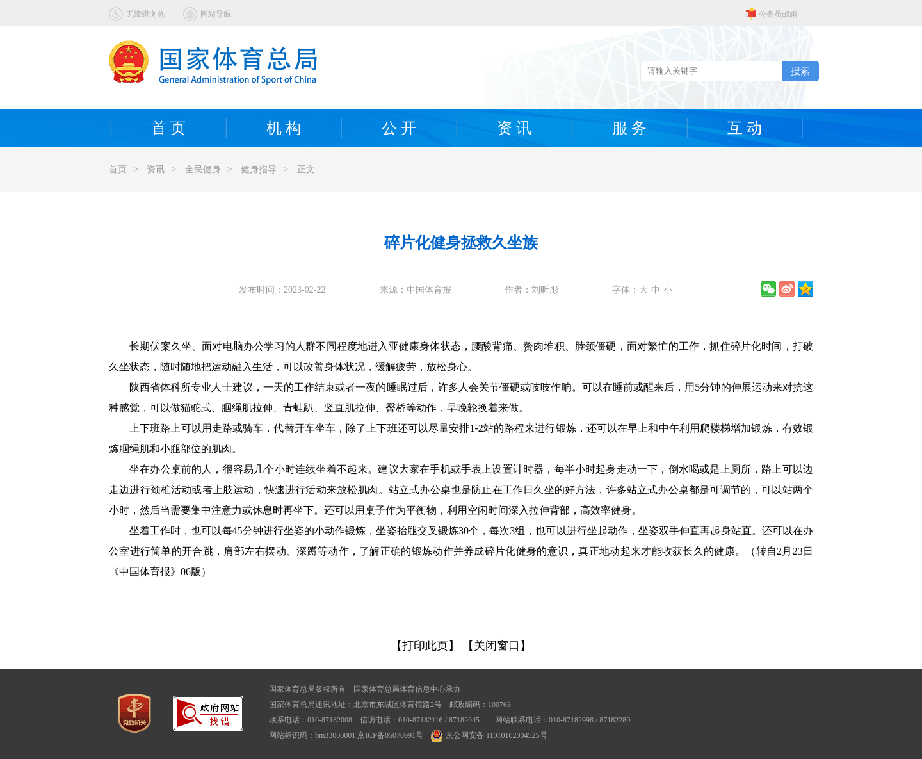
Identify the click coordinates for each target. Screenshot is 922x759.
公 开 (399, 128)
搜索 (800, 70)
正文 (306, 169)
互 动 (744, 128)
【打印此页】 (425, 645)
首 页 (168, 128)
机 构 (283, 128)
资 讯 (514, 128)
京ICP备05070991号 (390, 735)
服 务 (629, 128)
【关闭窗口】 (496, 645)
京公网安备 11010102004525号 (489, 735)
